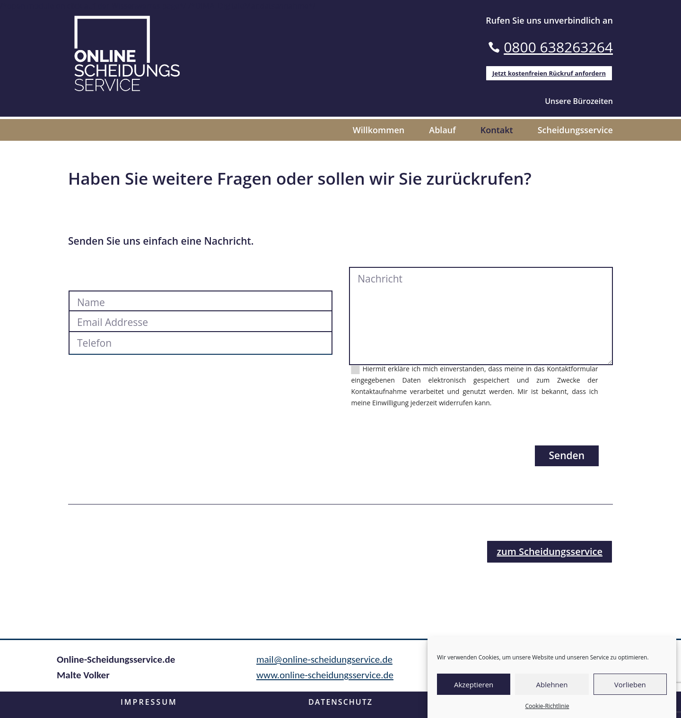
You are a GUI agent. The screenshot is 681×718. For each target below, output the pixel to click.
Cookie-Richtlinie (547, 706)
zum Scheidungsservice (549, 554)
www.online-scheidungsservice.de (324, 678)
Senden (567, 458)
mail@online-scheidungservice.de (324, 662)
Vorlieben (630, 684)
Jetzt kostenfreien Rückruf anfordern (549, 73)
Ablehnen (552, 684)
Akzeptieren (473, 684)
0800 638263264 (558, 47)
